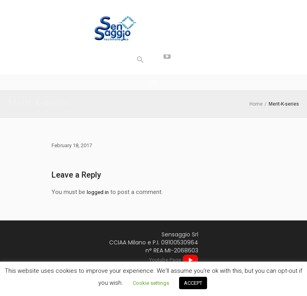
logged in (98, 192)
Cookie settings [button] (151, 283)
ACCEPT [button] (193, 283)
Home (256, 104)
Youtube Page (173, 260)
